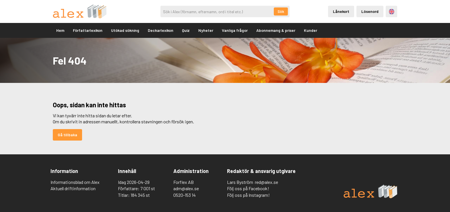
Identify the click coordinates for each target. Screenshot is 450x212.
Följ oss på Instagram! (248, 195)
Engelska (391, 11)
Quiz (186, 30)
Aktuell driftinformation (73, 188)
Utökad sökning (125, 30)
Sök (281, 11)
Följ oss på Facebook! (248, 188)
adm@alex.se (186, 188)
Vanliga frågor (235, 30)
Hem (60, 30)
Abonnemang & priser (275, 30)
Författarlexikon (87, 30)
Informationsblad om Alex (75, 182)
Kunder (310, 30)
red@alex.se (266, 182)
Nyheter (205, 30)
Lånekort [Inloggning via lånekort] (341, 11)
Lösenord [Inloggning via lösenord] (370, 11)
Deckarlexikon (160, 30)
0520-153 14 (184, 195)
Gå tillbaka (67, 134)
